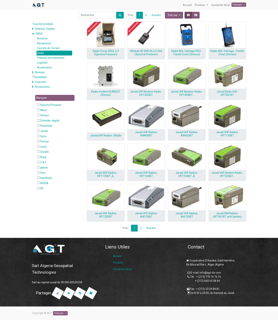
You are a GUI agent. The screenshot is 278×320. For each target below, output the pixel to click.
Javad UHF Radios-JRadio (105, 135)
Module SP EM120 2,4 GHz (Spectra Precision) (146, 52)
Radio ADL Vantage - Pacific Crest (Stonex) (227, 52)
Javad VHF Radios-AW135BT (186, 215)
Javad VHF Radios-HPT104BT (146, 174)
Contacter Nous (122, 269)
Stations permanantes (50, 57)
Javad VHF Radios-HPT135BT (227, 134)
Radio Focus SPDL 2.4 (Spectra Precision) (106, 52)
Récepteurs (44, 43)
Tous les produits (42, 24)
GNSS (39, 33)
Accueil (117, 256)
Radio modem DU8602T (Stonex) (105, 93)
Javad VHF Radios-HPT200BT (105, 215)
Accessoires (44, 67)
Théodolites (39, 77)
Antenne (42, 38)
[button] (174, 15)
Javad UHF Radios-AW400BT (146, 134)
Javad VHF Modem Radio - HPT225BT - (227, 174)
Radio (40, 52)
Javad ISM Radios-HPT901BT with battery (227, 215)
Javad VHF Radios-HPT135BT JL (105, 174)
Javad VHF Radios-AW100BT (146, 215)
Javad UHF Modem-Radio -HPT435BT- (146, 93)
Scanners (41, 81)
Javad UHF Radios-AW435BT (186, 134)
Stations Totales (45, 28)
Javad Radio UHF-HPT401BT (227, 93)
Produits (118, 262)
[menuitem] (187, 5)
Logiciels (42, 62)
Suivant (156, 15)
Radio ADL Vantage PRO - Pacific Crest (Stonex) (186, 52)
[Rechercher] (120, 15)
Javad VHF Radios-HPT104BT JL (186, 174)
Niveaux (40, 72)
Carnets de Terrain (48, 48)
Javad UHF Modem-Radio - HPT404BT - (187, 93)
